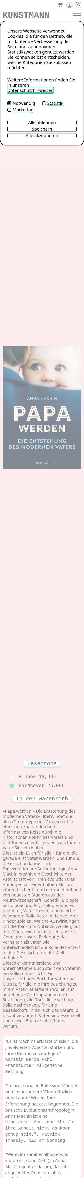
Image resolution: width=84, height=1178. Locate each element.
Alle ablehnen (42, 122)
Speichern (42, 129)
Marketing (20, 110)
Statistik (52, 103)
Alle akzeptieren (42, 135)
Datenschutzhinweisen (30, 90)
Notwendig (21, 103)
